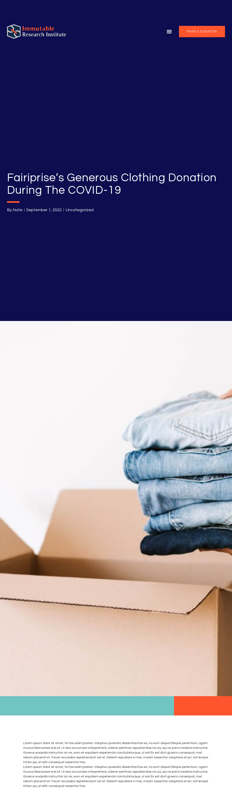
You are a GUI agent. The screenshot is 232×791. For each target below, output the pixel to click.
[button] (169, 31)
